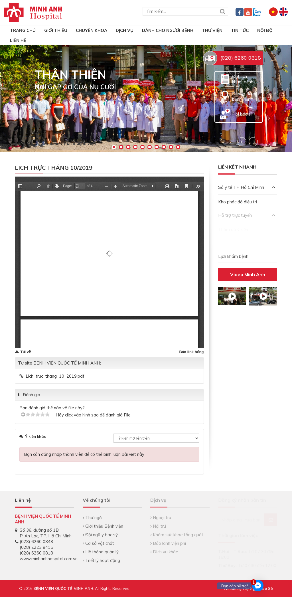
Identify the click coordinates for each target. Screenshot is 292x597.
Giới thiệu (55, 30)
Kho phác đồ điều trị (237, 202)
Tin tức (240, 30)
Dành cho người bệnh (167, 30)
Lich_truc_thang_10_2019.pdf (55, 376)
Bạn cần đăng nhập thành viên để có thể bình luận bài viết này (84, 454)
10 (178, 147)
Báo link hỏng (191, 352)
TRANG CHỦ (23, 30)
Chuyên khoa (91, 30)
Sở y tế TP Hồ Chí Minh (247, 187)
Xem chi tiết (48, 102)
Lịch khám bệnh (233, 256)
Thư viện (212, 30)
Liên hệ (18, 40)
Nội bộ (265, 30)
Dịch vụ (124, 30)
